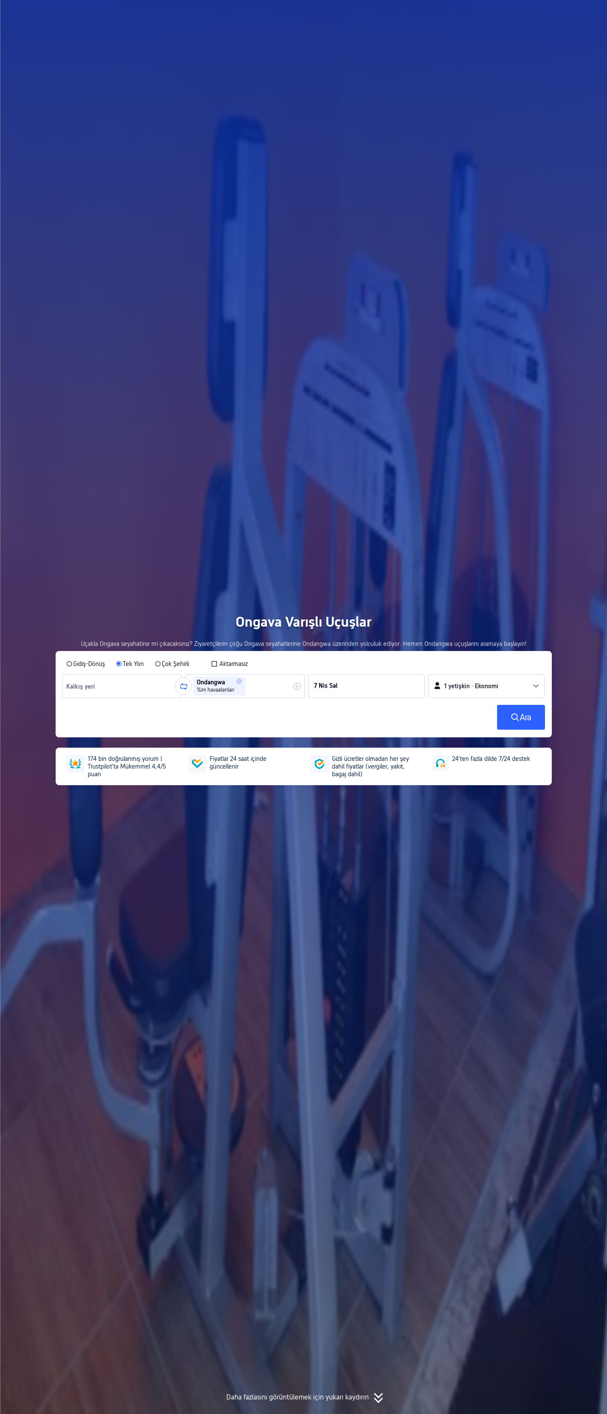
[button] (530, 14)
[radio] (85, 664)
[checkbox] (229, 664)
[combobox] (83, 686)
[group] (122, 686)
